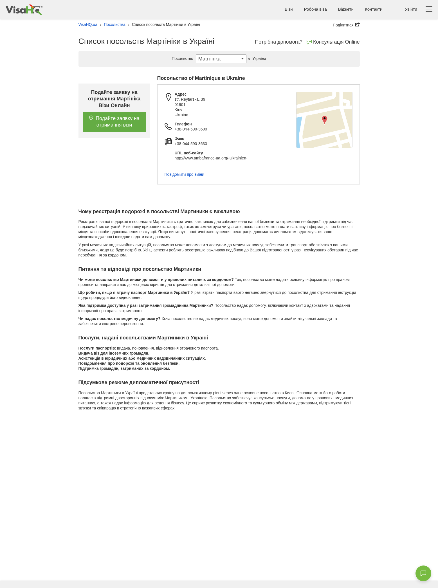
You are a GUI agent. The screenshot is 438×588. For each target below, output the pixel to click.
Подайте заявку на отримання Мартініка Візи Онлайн (114, 98)
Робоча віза (315, 9)
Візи (289, 9)
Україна (256, 58)
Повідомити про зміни (185, 174)
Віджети (346, 9)
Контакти (373, 9)
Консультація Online (333, 42)
